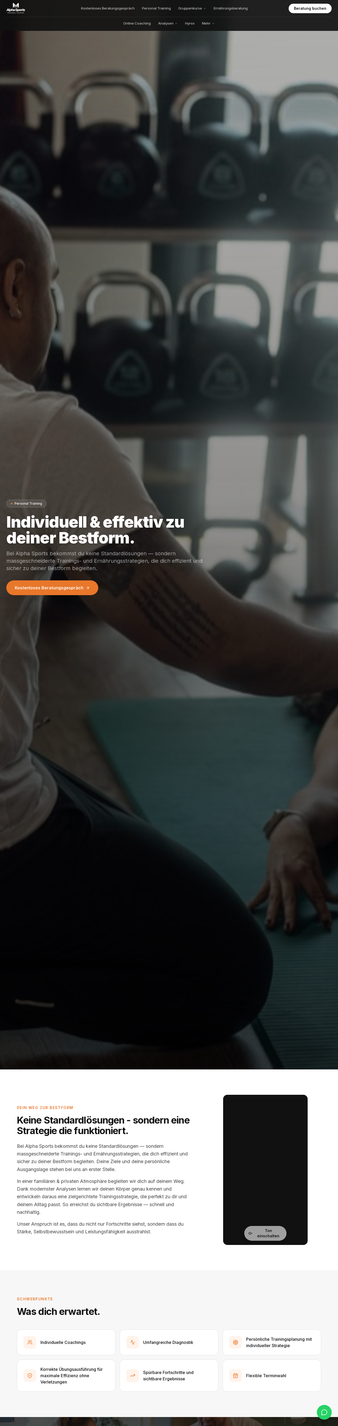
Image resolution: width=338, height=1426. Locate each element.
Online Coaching (137, 23)
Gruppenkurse (192, 8)
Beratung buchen (310, 8)
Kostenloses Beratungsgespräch (108, 8)
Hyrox (190, 23)
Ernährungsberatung (231, 8)
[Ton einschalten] (265, 1233)
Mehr (208, 23)
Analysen (168, 23)
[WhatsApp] (324, 1412)
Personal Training (156, 8)
